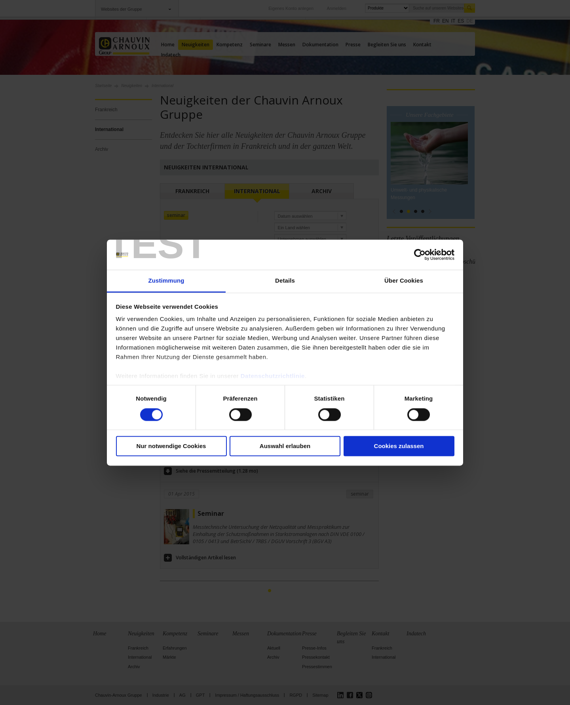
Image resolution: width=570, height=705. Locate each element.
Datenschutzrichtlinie (273, 376)
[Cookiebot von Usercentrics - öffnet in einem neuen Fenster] (419, 254)
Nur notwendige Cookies (171, 446)
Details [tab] (285, 280)
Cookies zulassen (399, 446)
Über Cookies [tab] (403, 280)
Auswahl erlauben (285, 446)
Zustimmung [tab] (166, 280)
